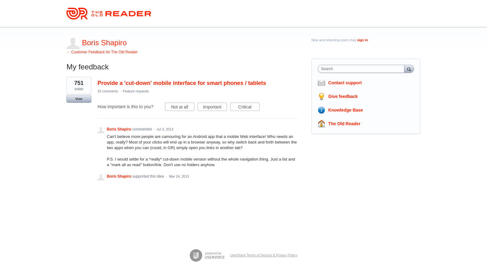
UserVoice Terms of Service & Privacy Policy (264, 255)
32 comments (108, 91)
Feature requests (135, 91)
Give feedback (343, 96)
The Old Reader (344, 123)
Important (215, 107)
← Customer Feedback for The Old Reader (102, 52)
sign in (362, 40)
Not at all (182, 107)
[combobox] (362, 69)
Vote (78, 99)
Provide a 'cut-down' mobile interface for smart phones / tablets (182, 83)
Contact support (345, 83)
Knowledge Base (345, 110)
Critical (249, 107)
